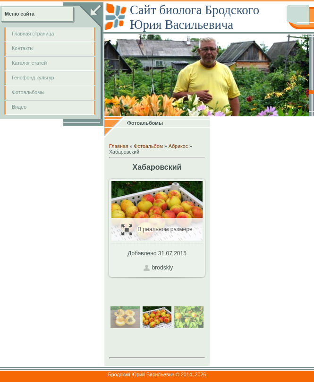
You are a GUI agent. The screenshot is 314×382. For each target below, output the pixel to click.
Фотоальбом (148, 146)
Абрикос (178, 146)
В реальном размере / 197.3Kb (156, 229)
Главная (118, 146)
